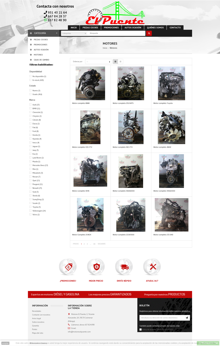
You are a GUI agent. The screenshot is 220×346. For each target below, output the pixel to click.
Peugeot (38, 184)
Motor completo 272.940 (163, 234)
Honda (36, 135)
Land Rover (38, 158)
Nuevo (36, 90)
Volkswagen (39, 211)
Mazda (36, 161)
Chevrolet (38, 112)
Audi (36, 105)
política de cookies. (208, 343)
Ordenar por (77, 61)
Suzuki (36, 203)
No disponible (39, 76)
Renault (37, 188)
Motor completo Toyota (163, 103)
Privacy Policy (167, 329)
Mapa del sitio (37, 333)
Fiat (35, 127)
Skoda (36, 195)
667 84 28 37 (57, 16)
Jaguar (36, 146)
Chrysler (37, 116)
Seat (36, 192)
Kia (35, 154)
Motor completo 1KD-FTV (123, 147)
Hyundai (37, 139)
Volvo (36, 214)
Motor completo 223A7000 (123, 234)
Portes (34, 329)
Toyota (37, 207)
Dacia (36, 123)
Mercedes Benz (40, 165)
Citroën (37, 120)
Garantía (35, 326)
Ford (36, 131)
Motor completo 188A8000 (124, 191)
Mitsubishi (38, 173)
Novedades (36, 311)
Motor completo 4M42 (162, 147)
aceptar (5, 343)
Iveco (36, 142)
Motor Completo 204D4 (81, 234)
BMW (36, 108)
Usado (37, 94)
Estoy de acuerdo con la (152, 329)
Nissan (36, 177)
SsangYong (38, 199)
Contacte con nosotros (41, 315)
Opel (36, 180)
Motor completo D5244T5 (123, 103)
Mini (35, 169)
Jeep (36, 150)
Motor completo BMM (81, 103)
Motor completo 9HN (80, 191)
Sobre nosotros (38, 322)
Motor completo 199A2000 (164, 191)
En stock (38, 80)
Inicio (105, 48)
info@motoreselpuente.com (79, 332)
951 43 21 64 (57, 12)
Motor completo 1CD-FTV (82, 147)
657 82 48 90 (57, 20)
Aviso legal (36, 318)
